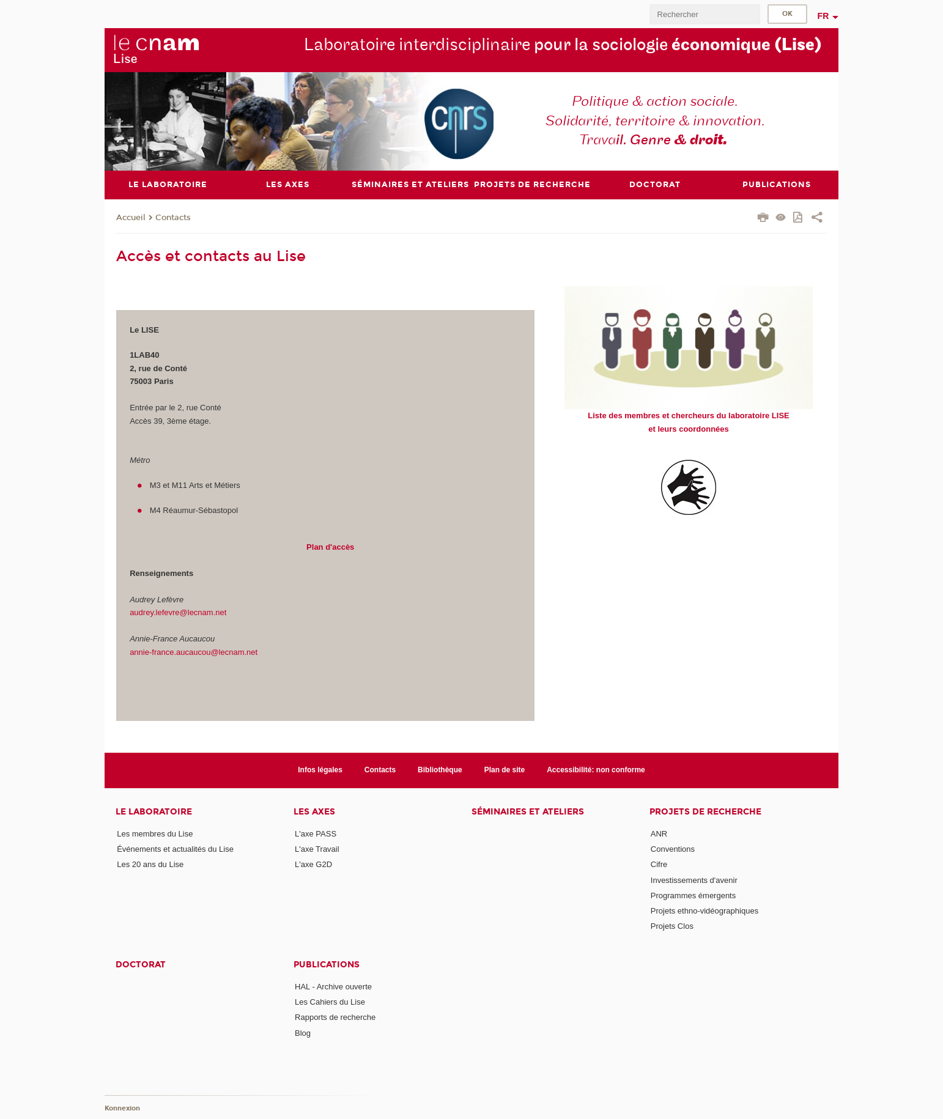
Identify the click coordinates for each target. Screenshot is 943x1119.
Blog (303, 1033)
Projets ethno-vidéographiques (704, 910)
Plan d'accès (330, 547)
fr (823, 16)
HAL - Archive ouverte (333, 986)
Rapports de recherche (335, 1017)
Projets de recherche (705, 812)
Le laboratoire (154, 812)
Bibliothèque (440, 770)
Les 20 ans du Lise (150, 864)
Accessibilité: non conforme (596, 770)
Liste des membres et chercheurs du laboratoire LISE (688, 415)
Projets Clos (672, 926)
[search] (704, 14)
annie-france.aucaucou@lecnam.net (193, 652)
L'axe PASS (315, 833)
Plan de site (504, 770)
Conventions (673, 849)
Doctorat (141, 964)
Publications (327, 964)
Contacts (173, 218)
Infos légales (320, 770)
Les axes (314, 812)
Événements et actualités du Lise (175, 849)
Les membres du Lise (155, 833)
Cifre (659, 864)
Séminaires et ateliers (528, 812)
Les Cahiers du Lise (330, 1001)
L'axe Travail (317, 849)
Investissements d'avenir (694, 880)
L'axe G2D (313, 864)
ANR (659, 833)
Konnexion (122, 1108)
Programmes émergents (693, 895)
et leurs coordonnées (688, 429)
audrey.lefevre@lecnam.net (178, 612)
